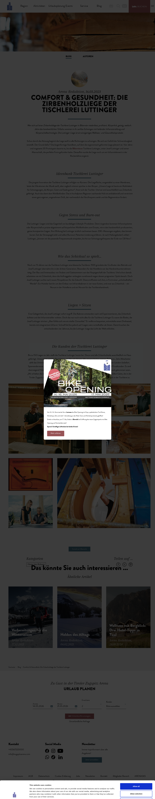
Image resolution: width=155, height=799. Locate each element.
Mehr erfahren (56, 433)
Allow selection (136, 777)
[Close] (107, 363)
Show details (118, 795)
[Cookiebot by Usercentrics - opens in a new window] (14, 794)
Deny (136, 784)
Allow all (136, 769)
